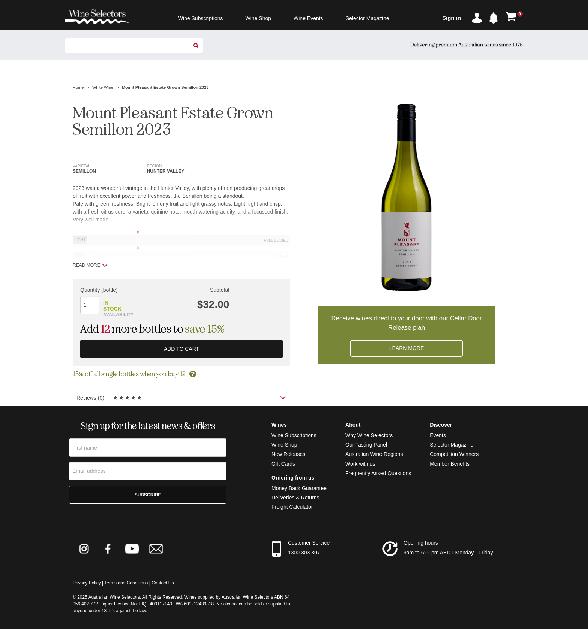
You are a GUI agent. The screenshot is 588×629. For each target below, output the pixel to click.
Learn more (406, 348)
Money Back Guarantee (299, 488)
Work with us (360, 464)
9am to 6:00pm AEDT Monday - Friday (448, 553)
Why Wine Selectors (369, 435)
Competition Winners (454, 454)
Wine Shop (284, 445)
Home (78, 87)
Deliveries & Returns (296, 498)
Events (438, 435)
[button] (495, 16)
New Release (287, 454)
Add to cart (181, 349)
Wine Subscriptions (294, 435)
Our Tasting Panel (366, 445)
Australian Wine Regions (374, 454)
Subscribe (148, 495)
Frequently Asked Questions (378, 473)
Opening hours (421, 543)
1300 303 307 (304, 553)
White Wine (102, 87)
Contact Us (163, 583)
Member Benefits (450, 464)
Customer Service (309, 543)
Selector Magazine (451, 445)
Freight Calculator (292, 507)
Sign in (451, 18)
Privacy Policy (87, 583)
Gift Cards (283, 464)
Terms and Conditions (126, 583)
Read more (90, 265)
